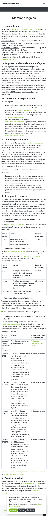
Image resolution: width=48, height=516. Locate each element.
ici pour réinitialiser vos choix (13, 474)
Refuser (22, 510)
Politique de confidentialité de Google (36, 343)
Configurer (30, 510)
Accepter (13, 510)
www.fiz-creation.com (8, 59)
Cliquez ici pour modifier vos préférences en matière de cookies (23, 472)
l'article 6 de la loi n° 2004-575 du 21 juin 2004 (25, 29)
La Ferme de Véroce (11, 3)
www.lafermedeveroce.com (29, 34)
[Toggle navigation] (43, 3)
